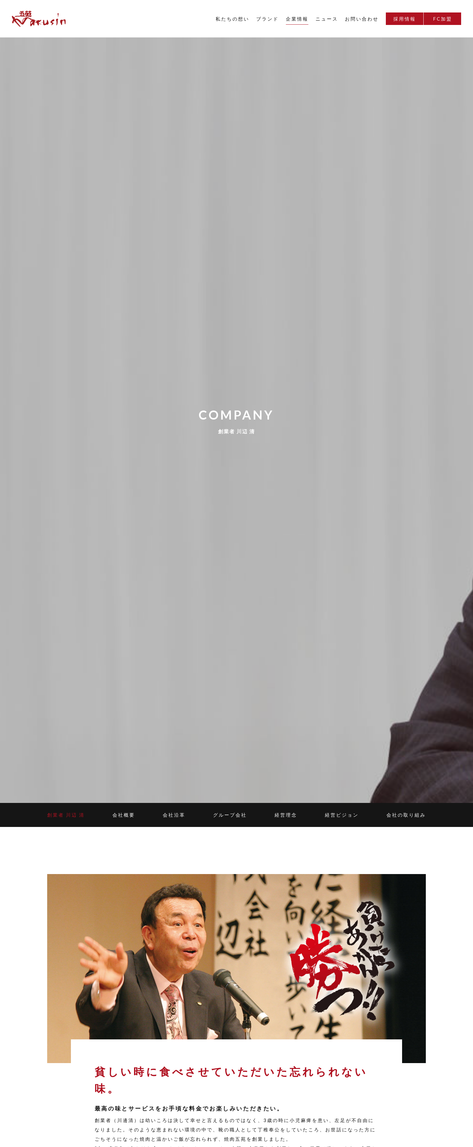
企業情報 (297, 19)
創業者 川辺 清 (66, 815)
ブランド (267, 19)
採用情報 (404, 19)
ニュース (327, 19)
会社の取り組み (406, 815)
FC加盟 (442, 19)
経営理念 (286, 815)
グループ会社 (230, 815)
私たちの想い (232, 19)
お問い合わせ (362, 19)
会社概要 (123, 815)
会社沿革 (174, 815)
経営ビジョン (342, 815)
